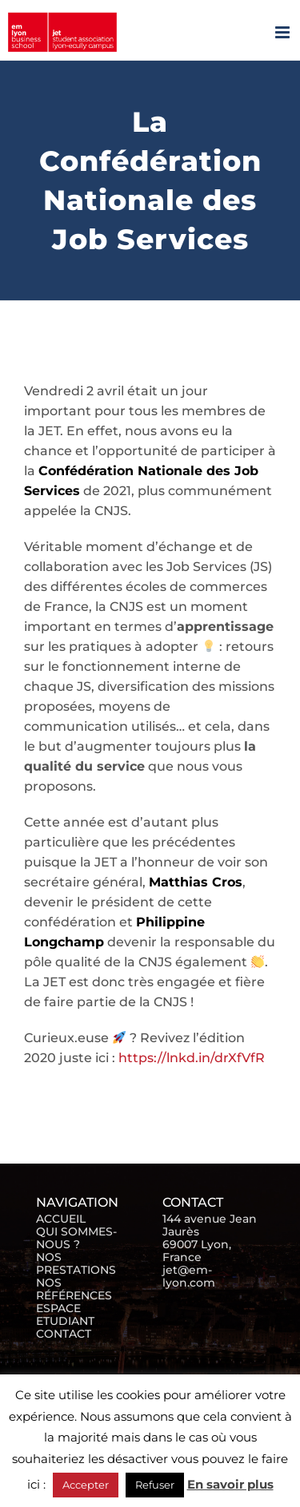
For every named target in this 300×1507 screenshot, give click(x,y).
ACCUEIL (61, 1219)
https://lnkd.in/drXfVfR (191, 1057)
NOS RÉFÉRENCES (74, 1289)
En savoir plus (230, 1484)
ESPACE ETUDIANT (65, 1314)
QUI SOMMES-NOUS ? (76, 1237)
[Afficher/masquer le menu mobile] (283, 32)
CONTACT (63, 1334)
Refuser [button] (154, 1484)
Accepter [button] (85, 1484)
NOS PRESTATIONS (76, 1263)
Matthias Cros (195, 882)
